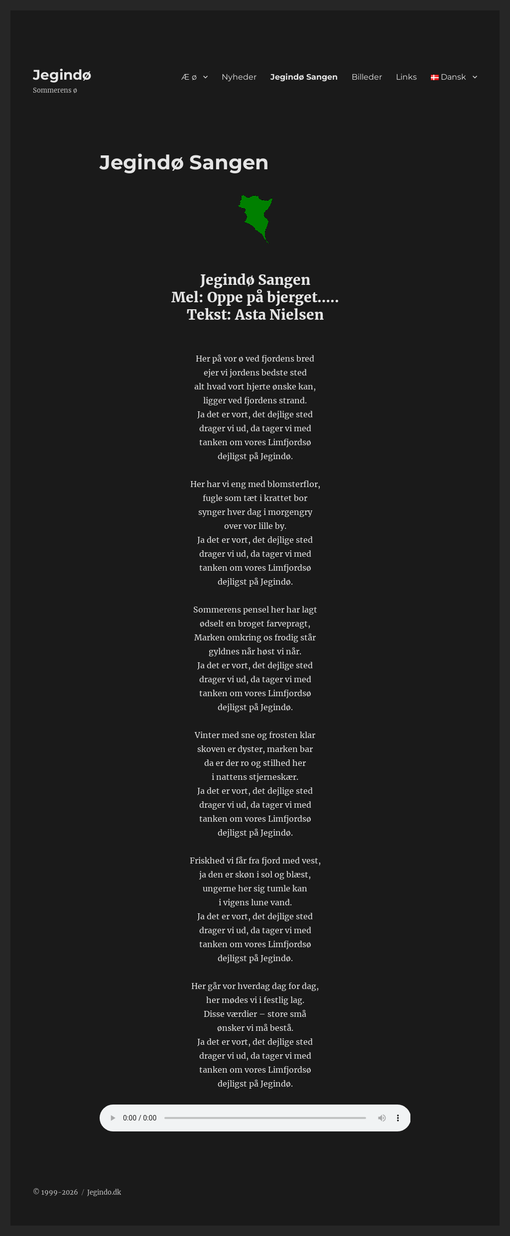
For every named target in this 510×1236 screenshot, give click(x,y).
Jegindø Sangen (304, 77)
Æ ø (189, 77)
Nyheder (239, 77)
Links (406, 77)
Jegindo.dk (104, 1192)
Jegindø (62, 74)
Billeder (367, 77)
